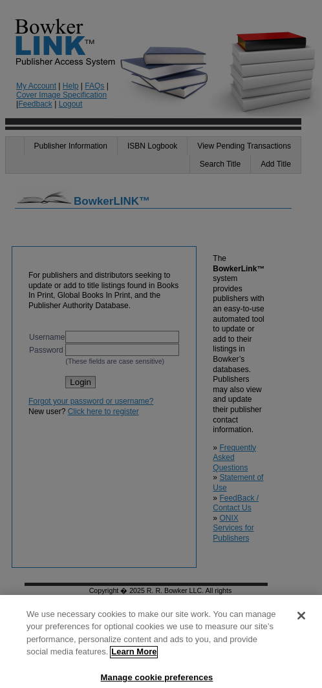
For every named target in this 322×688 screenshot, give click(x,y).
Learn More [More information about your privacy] (133, 657)
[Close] (301, 621)
